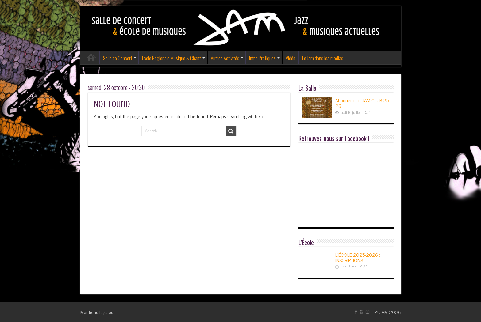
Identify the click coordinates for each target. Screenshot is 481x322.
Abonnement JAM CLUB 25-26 (362, 103)
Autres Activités (225, 58)
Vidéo (290, 58)
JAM (383, 312)
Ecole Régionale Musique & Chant (171, 58)
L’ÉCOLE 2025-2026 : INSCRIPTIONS (357, 257)
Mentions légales (96, 312)
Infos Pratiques (262, 58)
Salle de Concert (117, 58)
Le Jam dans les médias (322, 58)
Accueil (91, 57)
